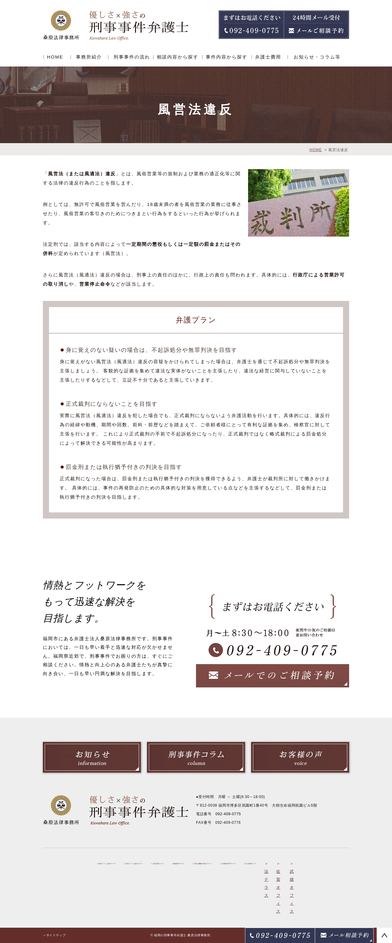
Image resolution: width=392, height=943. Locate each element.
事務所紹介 (89, 57)
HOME (55, 57)
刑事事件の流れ (132, 57)
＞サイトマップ (54, 935)
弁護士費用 (268, 57)
